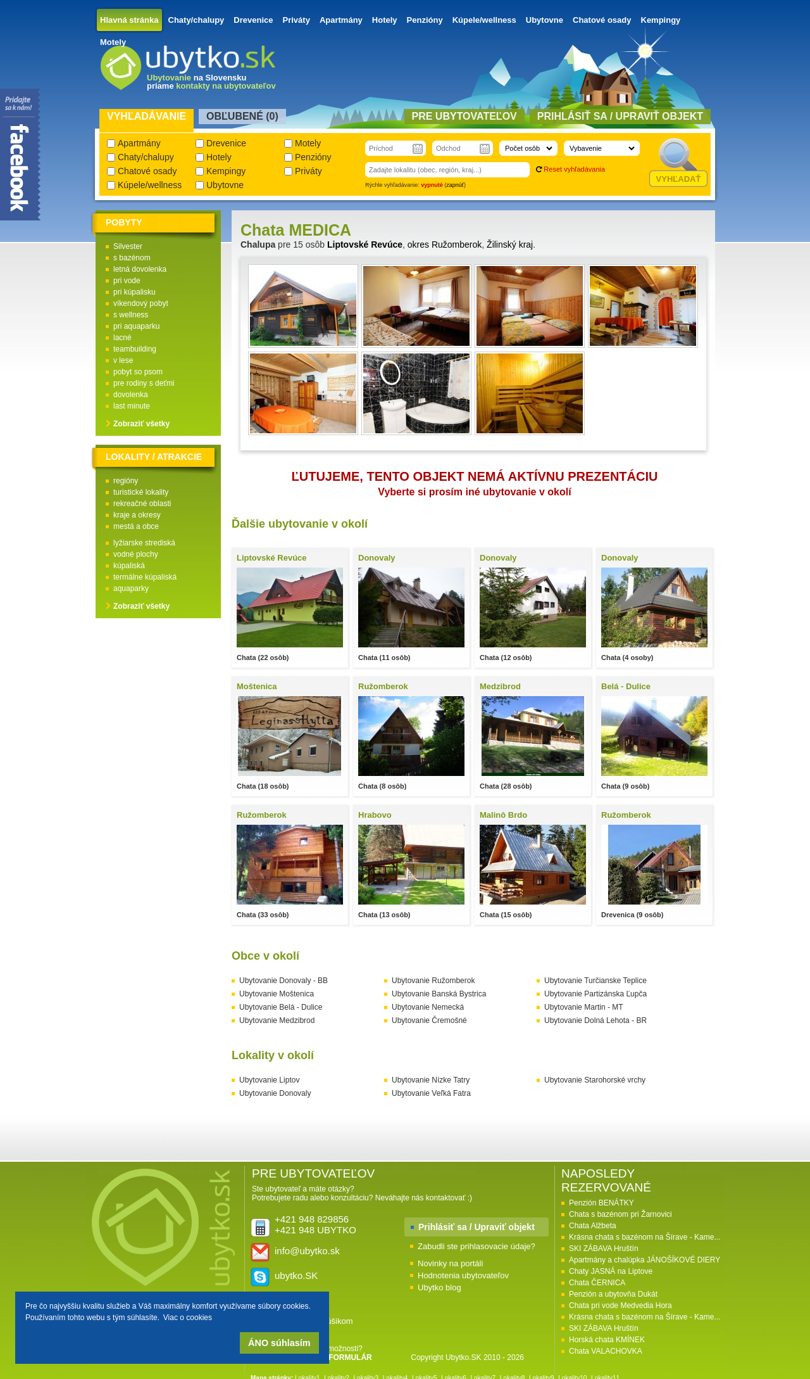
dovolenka (130, 394)
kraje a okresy (137, 515)
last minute (131, 406)
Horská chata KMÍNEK (607, 1339)
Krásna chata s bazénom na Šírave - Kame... (644, 1237)
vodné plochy (135, 554)
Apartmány (341, 20)
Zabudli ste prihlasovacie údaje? (476, 1246)
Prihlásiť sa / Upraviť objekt (476, 1227)
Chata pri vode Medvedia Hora (620, 1305)
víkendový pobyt (140, 303)
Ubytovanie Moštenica (276, 993)
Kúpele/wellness (484, 20)
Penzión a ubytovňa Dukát (613, 1294)
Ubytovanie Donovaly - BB (283, 980)
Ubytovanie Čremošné (429, 1020)
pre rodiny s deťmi (144, 383)
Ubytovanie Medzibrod (277, 1020)
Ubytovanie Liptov (269, 1080)
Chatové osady (602, 20)
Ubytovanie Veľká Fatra (431, 1093)
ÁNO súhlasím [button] (279, 1343)
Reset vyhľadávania (574, 169)
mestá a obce (136, 526)
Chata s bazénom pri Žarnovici (620, 1214)
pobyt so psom (138, 371)
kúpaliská (129, 565)
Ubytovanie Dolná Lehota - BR (595, 1020)
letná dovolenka (139, 269)
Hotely (384, 20)
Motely (113, 42)
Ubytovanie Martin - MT (583, 1007)
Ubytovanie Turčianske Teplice (595, 980)
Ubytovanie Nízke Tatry (431, 1080)
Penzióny (425, 20)
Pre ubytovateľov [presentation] (464, 116)
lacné (122, 337)
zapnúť (455, 185)
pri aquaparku (136, 326)
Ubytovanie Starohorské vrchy (594, 1080)
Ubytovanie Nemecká (428, 1007)
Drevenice (253, 20)
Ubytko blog (439, 1287)
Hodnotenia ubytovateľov (463, 1275)
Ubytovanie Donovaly (275, 1093)
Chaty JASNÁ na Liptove (610, 1271)
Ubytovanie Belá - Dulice (280, 1007)
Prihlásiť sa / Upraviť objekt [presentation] (620, 116)
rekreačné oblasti (142, 503)
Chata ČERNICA (597, 1282)
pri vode (126, 280)
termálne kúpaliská (145, 577)
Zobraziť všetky (141, 423)
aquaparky (131, 588)
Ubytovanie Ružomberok (433, 980)
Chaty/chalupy (196, 20)
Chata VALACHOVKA (605, 1351)
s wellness (130, 314)
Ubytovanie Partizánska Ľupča (595, 993)
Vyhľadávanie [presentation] (146, 116)
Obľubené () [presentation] (242, 116)
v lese (123, 360)
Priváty (296, 20)
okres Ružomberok (445, 244)
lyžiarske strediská (144, 542)
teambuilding (134, 349)
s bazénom (132, 257)
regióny (125, 480)
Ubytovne (544, 20)
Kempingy (661, 20)
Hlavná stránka (129, 20)
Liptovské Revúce (364, 244)
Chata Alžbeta (592, 1225)
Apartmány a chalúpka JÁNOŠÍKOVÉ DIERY (644, 1259)
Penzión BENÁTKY (601, 1202)
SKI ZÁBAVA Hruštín (604, 1248)
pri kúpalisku (134, 292)
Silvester (127, 246)
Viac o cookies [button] (187, 1317)
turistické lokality (140, 492)
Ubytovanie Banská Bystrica (439, 993)
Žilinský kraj (510, 244)
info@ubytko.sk (307, 1250)
